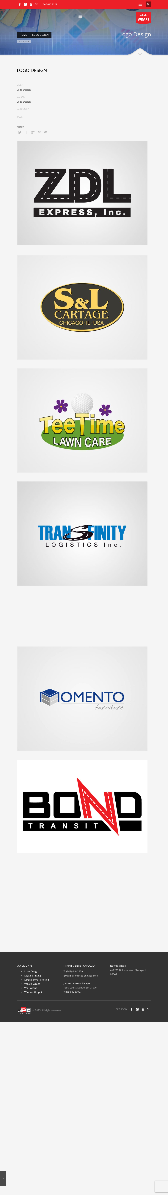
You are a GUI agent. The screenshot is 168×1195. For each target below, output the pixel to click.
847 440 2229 (50, 4)
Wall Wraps (30, 988)
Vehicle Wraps (32, 983)
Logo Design (31, 971)
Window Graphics (34, 992)
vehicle (143, 18)
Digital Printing (32, 975)
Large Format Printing (36, 979)
